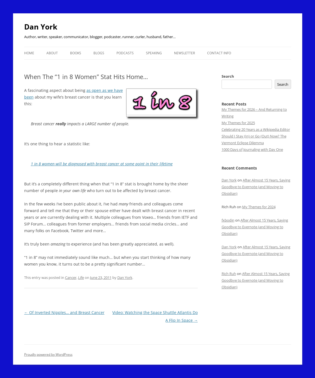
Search (228, 76)
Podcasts (125, 53)
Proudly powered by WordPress (48, 354)
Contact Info (219, 53)
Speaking (154, 53)
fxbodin (228, 220)
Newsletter (184, 53)
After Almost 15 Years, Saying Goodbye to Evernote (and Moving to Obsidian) (256, 187)
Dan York (40, 27)
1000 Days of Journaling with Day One (252, 149)
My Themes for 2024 (259, 206)
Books (75, 53)
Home (29, 53)
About (52, 53)
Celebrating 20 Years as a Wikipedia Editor (256, 129)
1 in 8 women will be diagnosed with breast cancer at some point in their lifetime (102, 163)
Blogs (98, 53)
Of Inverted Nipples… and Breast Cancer (64, 312)
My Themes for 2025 (238, 122)
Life (81, 277)
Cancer (70, 277)
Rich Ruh (229, 273)
